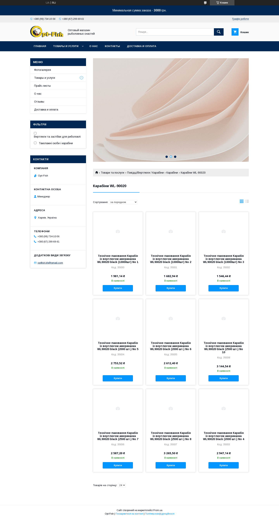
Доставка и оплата (141, 46)
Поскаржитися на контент (129, 513)
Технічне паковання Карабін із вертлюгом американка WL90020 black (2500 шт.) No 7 (117, 436)
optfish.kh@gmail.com (50, 262)
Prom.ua (157, 510)
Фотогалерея (42, 69)
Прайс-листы (42, 85)
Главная (40, 46)
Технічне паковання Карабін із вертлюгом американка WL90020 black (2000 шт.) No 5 (117, 346)
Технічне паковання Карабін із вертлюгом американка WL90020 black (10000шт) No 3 (223, 259)
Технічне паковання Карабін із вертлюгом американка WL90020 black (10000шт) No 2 (170, 259)
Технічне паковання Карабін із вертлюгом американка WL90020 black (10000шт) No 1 (117, 259)
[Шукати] (219, 32)
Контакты (112, 46)
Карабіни (172, 172)
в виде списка (247, 202)
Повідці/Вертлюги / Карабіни (145, 172)
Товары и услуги (65, 46)
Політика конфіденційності (159, 513)
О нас (93, 46)
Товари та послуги (112, 172)
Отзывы (39, 101)
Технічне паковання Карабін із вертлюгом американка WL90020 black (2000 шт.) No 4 (223, 436)
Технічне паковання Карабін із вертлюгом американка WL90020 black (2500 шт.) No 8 (170, 436)
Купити (118, 288)
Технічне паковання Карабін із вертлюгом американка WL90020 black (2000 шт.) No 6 (170, 346)
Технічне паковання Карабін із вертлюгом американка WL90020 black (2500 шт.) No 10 (224, 347)
